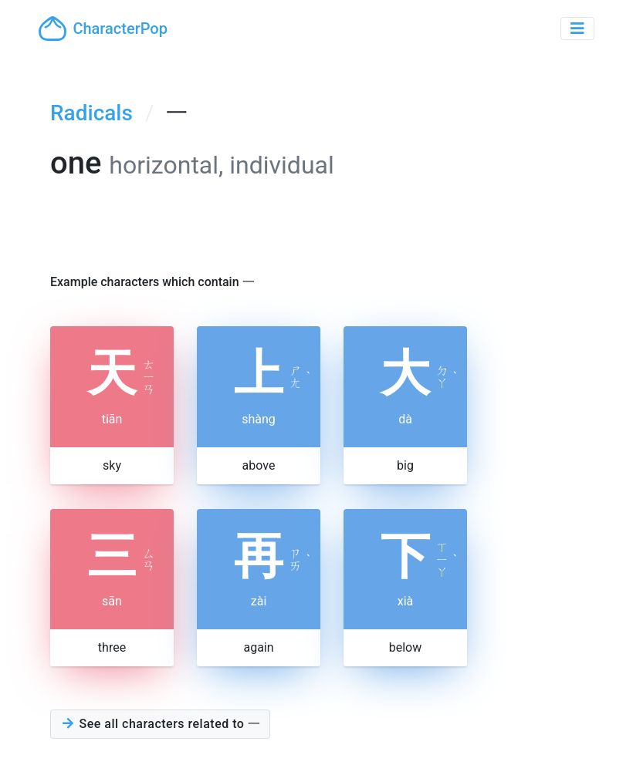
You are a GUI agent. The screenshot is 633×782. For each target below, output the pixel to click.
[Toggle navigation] (577, 28)
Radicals (91, 113)
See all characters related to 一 (160, 723)
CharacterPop (103, 28)
